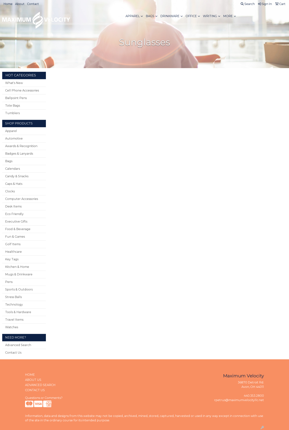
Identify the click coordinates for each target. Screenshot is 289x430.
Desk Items (13, 206)
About (20, 4)
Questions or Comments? (43, 398)
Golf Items (12, 244)
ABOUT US (33, 380)
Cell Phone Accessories (22, 90)
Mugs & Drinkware (18, 274)
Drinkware (170, 16)
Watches (11, 327)
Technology (14, 304)
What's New (14, 83)
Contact (33, 4)
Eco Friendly (14, 214)
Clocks (10, 191)
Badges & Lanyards (19, 153)
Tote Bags (12, 105)
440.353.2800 (254, 395)
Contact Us (13, 352)
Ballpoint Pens (16, 98)
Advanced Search (18, 345)
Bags (150, 16)
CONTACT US (35, 390)
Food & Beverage (17, 229)
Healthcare (13, 251)
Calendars (12, 168)
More (228, 16)
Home (8, 4)
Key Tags (11, 259)
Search (248, 4)
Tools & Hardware (18, 312)
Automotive (14, 138)
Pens (9, 282)
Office (191, 16)
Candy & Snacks (16, 176)
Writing (210, 16)
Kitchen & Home (17, 267)
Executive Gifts (16, 221)
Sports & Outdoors (19, 289)
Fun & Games (15, 236)
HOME (30, 374)
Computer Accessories (21, 199)
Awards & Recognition (21, 146)
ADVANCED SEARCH (40, 385)
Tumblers (12, 113)
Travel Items (14, 319)
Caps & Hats (13, 184)
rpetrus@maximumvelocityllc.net (239, 400)
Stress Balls (13, 297)
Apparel (133, 16)
